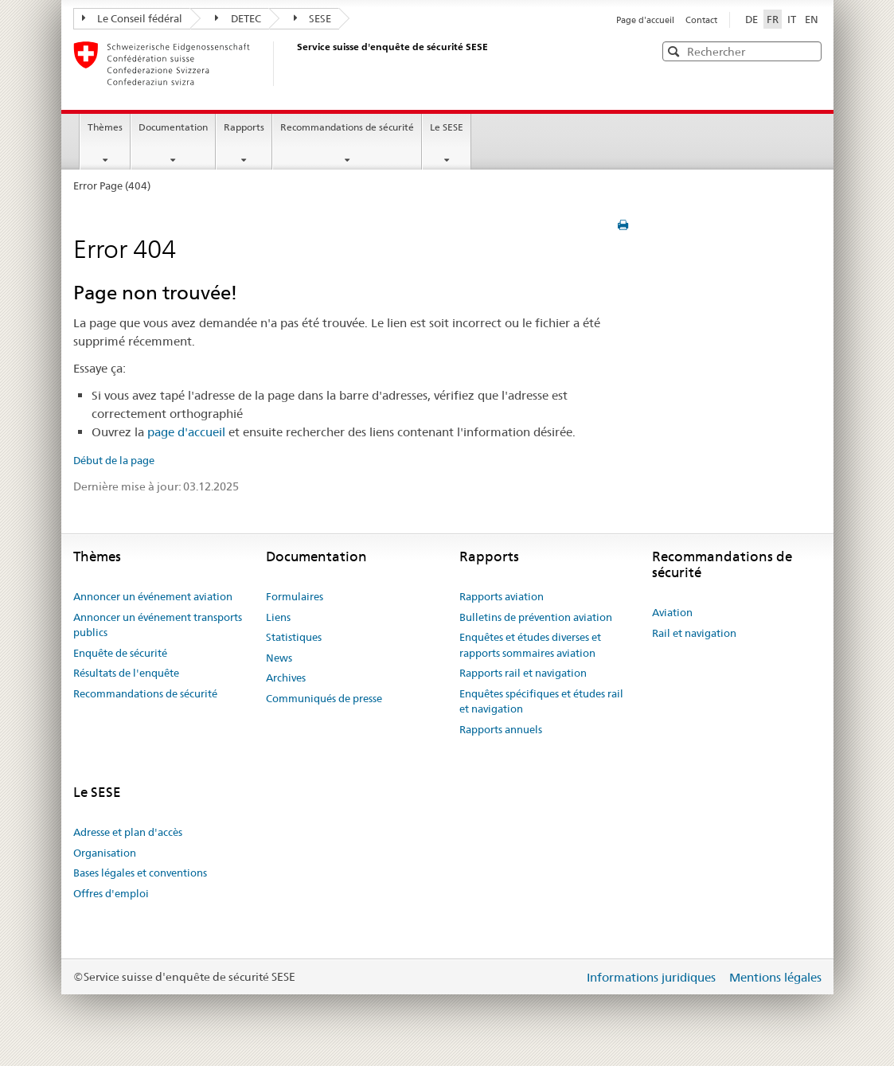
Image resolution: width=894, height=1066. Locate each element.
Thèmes (105, 127)
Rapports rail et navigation (523, 672)
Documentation (173, 127)
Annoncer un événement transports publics (157, 625)
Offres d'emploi (111, 893)
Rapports (244, 127)
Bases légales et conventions (140, 872)
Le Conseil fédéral (132, 18)
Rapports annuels (500, 729)
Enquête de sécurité (120, 652)
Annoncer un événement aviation (152, 596)
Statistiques (294, 637)
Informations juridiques (653, 977)
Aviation (672, 612)
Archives (286, 677)
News (279, 657)
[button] (808, 50)
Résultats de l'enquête (126, 672)
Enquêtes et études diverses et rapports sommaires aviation (530, 645)
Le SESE (446, 127)
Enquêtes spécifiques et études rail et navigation (541, 701)
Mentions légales (775, 977)
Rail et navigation (694, 633)
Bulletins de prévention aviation (535, 617)
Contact (701, 19)
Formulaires (294, 596)
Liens (278, 617)
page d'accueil (186, 431)
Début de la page (113, 460)
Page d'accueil (646, 19)
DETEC (238, 18)
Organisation (104, 852)
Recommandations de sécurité (347, 127)
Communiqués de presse (324, 698)
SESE (313, 18)
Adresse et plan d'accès (127, 832)
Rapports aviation (501, 596)
